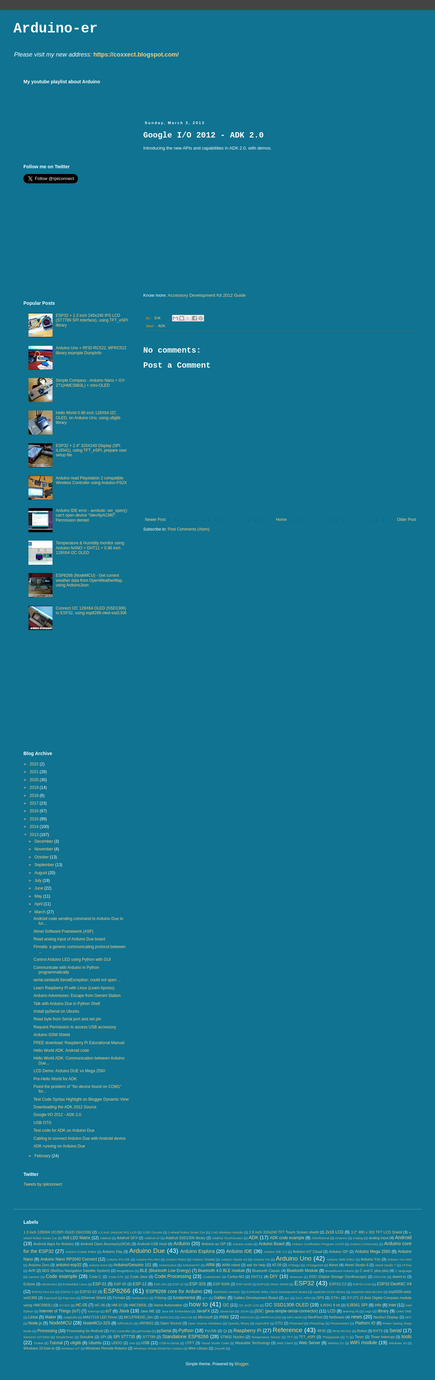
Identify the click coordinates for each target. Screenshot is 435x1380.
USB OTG (42, 1122)
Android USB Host (152, 1244)
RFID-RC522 (342, 1331)
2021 (35, 771)
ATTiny (407, 1265)
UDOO (116, 1343)
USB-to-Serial (169, 1343)
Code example (61, 1276)
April (39, 904)
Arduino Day (112, 1252)
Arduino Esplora (197, 1251)
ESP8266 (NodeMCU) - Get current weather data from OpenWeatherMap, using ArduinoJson (89, 580)
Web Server (309, 1343)
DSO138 (380, 1277)
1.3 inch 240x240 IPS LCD (117, 1232)
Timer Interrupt (383, 1337)
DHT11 (257, 1277)
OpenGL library (239, 1323)
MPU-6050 (294, 1317)
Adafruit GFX (127, 1238)
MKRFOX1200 (270, 1317)
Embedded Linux (75, 1284)
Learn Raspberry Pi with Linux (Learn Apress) (73, 988)
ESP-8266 (221, 1284)
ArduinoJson (167, 1265)
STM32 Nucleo (232, 1337)
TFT (290, 1337)
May (38, 896)
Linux (33, 1317)
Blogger (241, 1364)
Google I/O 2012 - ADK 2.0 (57, 1114)
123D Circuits (152, 1232)
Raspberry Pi (247, 1330)
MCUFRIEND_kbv (138, 1317)
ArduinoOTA (191, 1265)
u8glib (75, 1343)
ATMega (294, 1265)
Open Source (171, 1323)
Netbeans (336, 1317)
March (40, 912)
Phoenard (296, 1323)
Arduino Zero (39, 1265)
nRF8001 (146, 1323)
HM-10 (116, 1305)
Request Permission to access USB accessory (74, 1027)
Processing (47, 1330)
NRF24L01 (125, 1323)
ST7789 (149, 1337)
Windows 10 (398, 1343)
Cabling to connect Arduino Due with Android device (79, 1138)
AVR (31, 1271)
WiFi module (363, 1342)
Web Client (284, 1343)
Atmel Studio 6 (356, 1265)
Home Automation (168, 1305)
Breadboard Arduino (339, 1271)
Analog (358, 1238)
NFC (408, 1317)
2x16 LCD (334, 1232)
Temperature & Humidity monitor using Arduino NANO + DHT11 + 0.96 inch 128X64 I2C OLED (90, 548)
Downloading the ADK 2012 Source (64, 1107)
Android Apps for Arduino (53, 1244)
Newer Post (155, 519)
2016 (35, 811)
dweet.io (399, 1277)
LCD (332, 1311)
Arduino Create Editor (80, 1252)
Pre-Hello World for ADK (55, 1079)
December (44, 841)
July (38, 880)
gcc (286, 1298)
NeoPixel (315, 1317)
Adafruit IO (152, 1238)
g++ (205, 1298)
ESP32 (304, 1283)
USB (145, 1343)
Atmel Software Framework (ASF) (63, 931)
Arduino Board (271, 1243)
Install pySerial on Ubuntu (56, 1011)
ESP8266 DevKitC (227, 1292)
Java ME (148, 1311)
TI (347, 1337)
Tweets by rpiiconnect (42, 1184)
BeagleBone (125, 1271)
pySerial (164, 1330)
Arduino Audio (243, 1244)
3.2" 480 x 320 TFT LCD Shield (376, 1232)
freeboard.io (140, 1298)
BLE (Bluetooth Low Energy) (165, 1270)
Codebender (212, 1277)
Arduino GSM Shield (51, 1034)
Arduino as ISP (213, 1244)
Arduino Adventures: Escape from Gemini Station (77, 995)
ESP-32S (197, 1284)
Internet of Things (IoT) (59, 1311)
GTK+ (335, 1298)
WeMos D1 (336, 1343)
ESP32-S (67, 1292)
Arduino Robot (176, 1259)
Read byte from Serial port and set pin (67, 1019)
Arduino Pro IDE (118, 1259)
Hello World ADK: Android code (61, 1050)
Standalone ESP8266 (185, 1336)
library (383, 1311)
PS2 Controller (120, 1331)
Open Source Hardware (205, 1323)
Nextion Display (386, 1317)
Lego (367, 1311)
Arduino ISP (338, 1252)
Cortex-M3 (235, 1277)
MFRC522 (167, 1317)
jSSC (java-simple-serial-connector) (286, 1311)
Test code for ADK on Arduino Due (63, 1130)
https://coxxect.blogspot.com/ (136, 54)
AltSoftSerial (320, 1238)
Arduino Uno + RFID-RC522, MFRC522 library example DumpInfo (91, 350)
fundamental (184, 1297)
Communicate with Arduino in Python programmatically (66, 970)
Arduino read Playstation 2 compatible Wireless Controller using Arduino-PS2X (91, 480)
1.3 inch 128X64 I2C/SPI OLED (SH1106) (57, 1232)
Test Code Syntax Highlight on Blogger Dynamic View (81, 1099)
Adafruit (105, 1238)
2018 (35, 795)
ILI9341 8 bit (330, 1305)
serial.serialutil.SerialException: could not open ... (77, 980)
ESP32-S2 (88, 1292)
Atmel (333, 1265)
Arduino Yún (371, 1259)
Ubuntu (95, 1343)
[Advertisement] (79, 242)
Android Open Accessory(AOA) (105, 1244)
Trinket (38, 1343)
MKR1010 (247, 1317)
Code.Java (139, 1277)
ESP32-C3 (337, 1284)
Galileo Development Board (256, 1298)
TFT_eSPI (307, 1337)
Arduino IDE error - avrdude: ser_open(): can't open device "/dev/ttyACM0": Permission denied (92, 515)
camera (33, 1277)
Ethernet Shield (93, 1298)
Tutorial (56, 1343)
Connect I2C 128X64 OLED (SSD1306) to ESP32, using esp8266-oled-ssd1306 (91, 610)
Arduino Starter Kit (234, 1259)
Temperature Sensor (266, 1337)
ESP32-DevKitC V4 (394, 1284)
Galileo (220, 1297)
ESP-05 (120, 1284)
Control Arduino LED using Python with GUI (72, 959)
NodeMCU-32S (96, 1323)
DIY (274, 1276)
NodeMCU (60, 1322)
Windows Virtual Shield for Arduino (158, 1348)
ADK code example (287, 1237)
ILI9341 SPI (357, 1305)
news (356, 1316)
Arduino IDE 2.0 (275, 1252)
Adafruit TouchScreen (227, 1238)
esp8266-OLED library (329, 1292)
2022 (35, 764)
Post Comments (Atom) (188, 529)
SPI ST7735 (124, 1337)
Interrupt (94, 1311)
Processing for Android (85, 1331)
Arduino (181, 1243)
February (43, 1156)
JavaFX (203, 1311)
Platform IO (365, 1323)
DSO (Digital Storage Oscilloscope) (338, 1277)
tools (407, 1336)
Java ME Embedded (175, 1311)
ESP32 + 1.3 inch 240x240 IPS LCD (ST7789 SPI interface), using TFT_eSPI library (92, 320)
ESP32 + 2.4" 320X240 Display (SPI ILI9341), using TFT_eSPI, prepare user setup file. (91, 450)
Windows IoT (70, 1348)
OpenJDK (262, 1323)
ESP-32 (178, 1284)
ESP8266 (116, 1290)
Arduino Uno (294, 1258)
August (41, 872)
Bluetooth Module (302, 1270)
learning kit (351, 1311)
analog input (378, 1238)
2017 (35, 803)
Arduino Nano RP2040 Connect (68, 1259)
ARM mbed (231, 1265)
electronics (49, 1284)
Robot (362, 1331)
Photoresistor (339, 1323)
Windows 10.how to (39, 1348)
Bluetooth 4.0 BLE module (221, 1270)
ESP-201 (160, 1284)
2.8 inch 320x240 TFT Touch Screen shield (284, 1232)
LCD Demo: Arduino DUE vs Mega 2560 (69, 1071)
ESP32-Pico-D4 (43, 1292)
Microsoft (205, 1317)
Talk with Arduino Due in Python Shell (66, 1003)
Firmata (119, 1298)
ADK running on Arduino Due (59, 1146)
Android (403, 1237)
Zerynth (219, 1348)
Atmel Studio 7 (385, 1265)
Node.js (35, 1323)
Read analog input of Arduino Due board (69, 939)
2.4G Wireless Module (227, 1232)
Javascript (227, 1311)
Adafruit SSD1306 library (185, 1238)
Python (185, 1330)
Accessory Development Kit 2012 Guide (207, 295)
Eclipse (29, 1284)
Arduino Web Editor (341, 1259)
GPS (320, 1298)
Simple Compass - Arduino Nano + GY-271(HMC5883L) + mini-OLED (90, 382)
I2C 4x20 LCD (249, 1305)
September (44, 864)
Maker (50, 1317)
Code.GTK (115, 1277)
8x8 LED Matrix (76, 1237)
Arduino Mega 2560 (372, 1251)
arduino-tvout (98, 1265)
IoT (108, 1311)
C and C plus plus (374, 1271)
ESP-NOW (244, 1284)
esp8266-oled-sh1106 (366, 1292)
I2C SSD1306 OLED (287, 1304)
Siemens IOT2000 (36, 1337)
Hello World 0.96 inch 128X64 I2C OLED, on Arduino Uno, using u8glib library (88, 417)
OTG (279, 1323)
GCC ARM (303, 1298)
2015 (35, 819)
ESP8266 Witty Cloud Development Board (276, 1292)
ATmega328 (314, 1265)
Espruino (69, 1298)
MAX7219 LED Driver (100, 1317)
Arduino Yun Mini (399, 1259)
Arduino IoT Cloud (307, 1252)
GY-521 (64, 1305)
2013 (35, 834)
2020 (35, 779)
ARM (210, 1265)
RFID (322, 1331)
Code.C (95, 1277)
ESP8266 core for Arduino (174, 1291)
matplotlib (70, 1317)
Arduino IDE (239, 1251)
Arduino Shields (203, 1259)
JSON (244, 1311)
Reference (287, 1329)
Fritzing (160, 1298)
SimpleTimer (65, 1337)
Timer (359, 1337)
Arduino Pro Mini (148, 1259)
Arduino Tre (261, 1259)
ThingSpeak (330, 1337)
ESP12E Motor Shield (272, 1284)
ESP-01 (99, 1284)
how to (198, 1304)
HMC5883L (138, 1305)
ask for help (256, 1265)
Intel (392, 1305)
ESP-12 (140, 1284)
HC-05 (81, 1305)
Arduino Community (364, 1244)
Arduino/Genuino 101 (132, 1265)
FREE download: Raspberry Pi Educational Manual (78, 1042)
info (378, 1305)
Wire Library (198, 1348)
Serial (395, 1330)
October (42, 857)
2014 (35, 826)
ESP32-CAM (362, 1284)
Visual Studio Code (215, 1343)
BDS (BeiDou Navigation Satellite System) (76, 1271)
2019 (35, 787)
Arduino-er (55, 29)
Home (281, 519)
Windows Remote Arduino (106, 1348)
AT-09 (276, 1265)
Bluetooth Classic (266, 1271)
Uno (132, 1343)
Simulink (87, 1337)
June (39, 888)
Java (124, 1310)
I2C (226, 1305)
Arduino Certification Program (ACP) (318, 1244)
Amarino (341, 1238)
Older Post (406, 519)
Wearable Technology (252, 1343)
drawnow (296, 1277)
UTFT (189, 1343)
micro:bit (186, 1317)
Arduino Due (147, 1250)
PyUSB (210, 1331)
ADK (161, 326)
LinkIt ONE (404, 1311)
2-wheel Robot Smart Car (186, 1232)
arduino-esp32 (69, 1265)
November (44, 849)
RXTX (378, 1331)
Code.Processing (173, 1276)
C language (403, 1271)
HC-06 (99, 1305)
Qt (225, 1331)
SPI (103, 1337)
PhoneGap (317, 1323)
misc (224, 1316)
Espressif (50, 1298)
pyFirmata (144, 1331)
